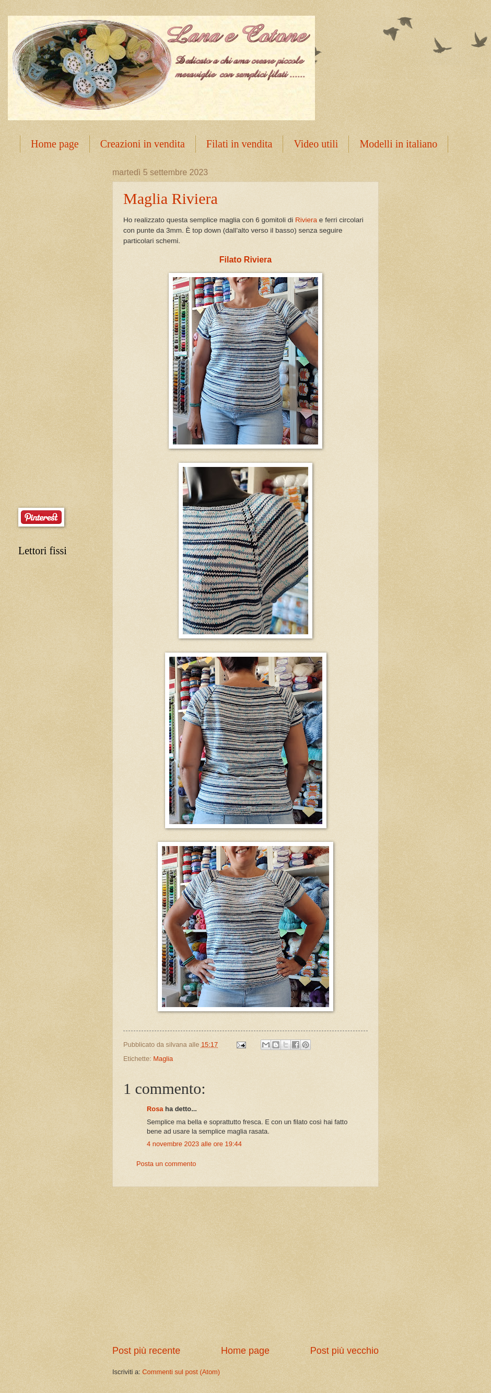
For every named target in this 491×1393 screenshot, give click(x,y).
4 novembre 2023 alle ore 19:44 (194, 1144)
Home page (55, 144)
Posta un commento (166, 1164)
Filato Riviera (245, 259)
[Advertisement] (245, 1266)
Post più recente (146, 1350)
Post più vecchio (344, 1350)
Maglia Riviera (170, 198)
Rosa (155, 1109)
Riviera (306, 220)
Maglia (163, 1059)
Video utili (316, 144)
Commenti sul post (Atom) (181, 1372)
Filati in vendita (239, 144)
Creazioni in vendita (142, 144)
